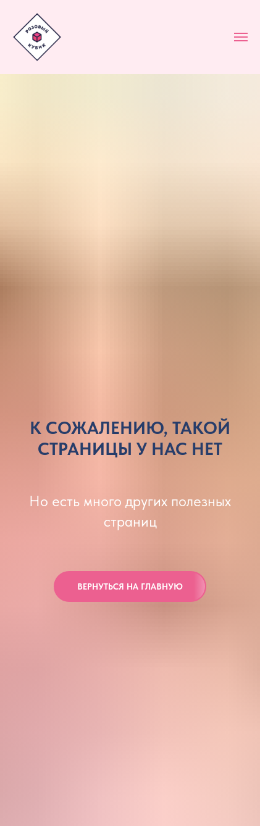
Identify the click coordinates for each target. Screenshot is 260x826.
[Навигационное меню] (241, 37)
